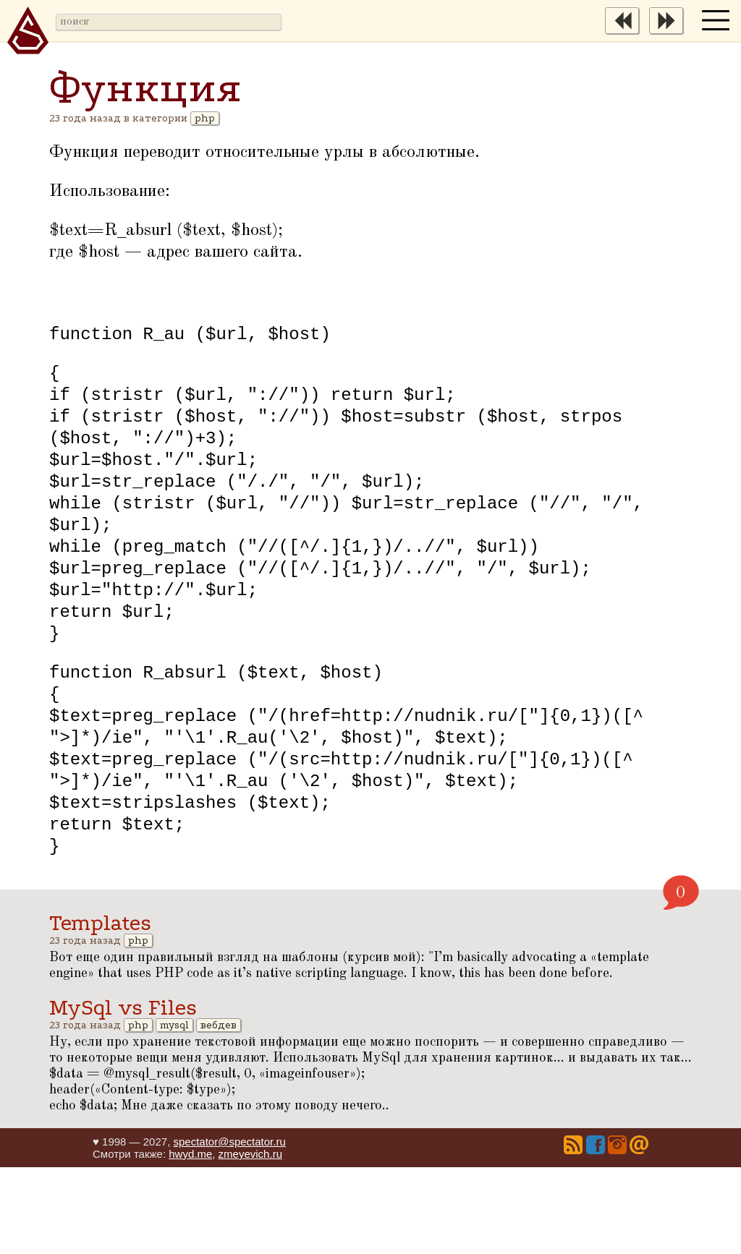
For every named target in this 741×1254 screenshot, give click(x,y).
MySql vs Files (123, 1094)
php (205, 118)
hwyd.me (190, 1240)
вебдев (218, 1112)
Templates (100, 1010)
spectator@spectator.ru (229, 1228)
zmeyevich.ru (250, 1240)
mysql (174, 1112)
